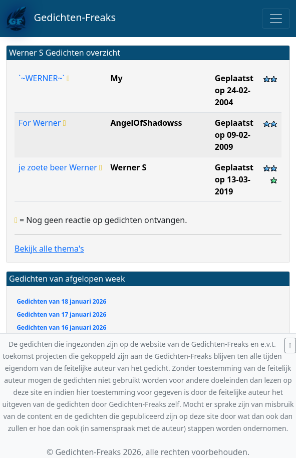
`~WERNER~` (44, 78)
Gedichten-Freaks (61, 19)
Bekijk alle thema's (49, 248)
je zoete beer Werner (60, 167)
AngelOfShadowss (146, 122)
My (116, 78)
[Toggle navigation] (276, 19)
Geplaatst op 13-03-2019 (234, 179)
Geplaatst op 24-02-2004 (234, 90)
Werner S (128, 167)
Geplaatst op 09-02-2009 (234, 134)
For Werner (42, 122)
